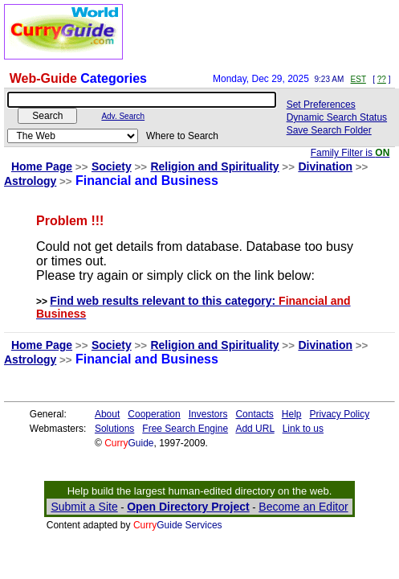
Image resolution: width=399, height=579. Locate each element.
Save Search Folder (329, 130)
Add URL (254, 428)
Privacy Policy (340, 414)
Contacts (254, 414)
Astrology (30, 181)
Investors (208, 414)
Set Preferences (321, 104)
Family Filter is (350, 152)
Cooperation (154, 414)
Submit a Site (84, 506)
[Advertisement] (268, 32)
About (107, 414)
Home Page (41, 166)
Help (292, 414)
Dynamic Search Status (337, 117)
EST (358, 79)
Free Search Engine (185, 428)
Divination (325, 166)
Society (112, 166)
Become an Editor (303, 506)
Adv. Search (123, 116)
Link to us (303, 428)
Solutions (114, 428)
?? (381, 79)
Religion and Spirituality (214, 166)
